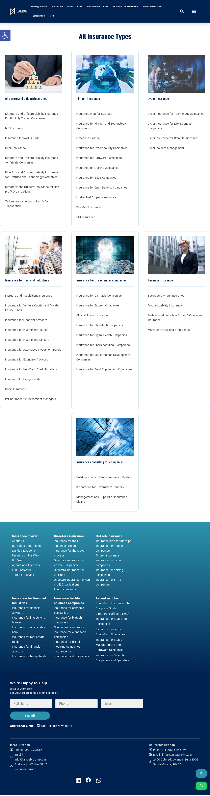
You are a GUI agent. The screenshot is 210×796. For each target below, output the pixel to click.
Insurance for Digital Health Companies (101, 335)
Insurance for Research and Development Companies (103, 357)
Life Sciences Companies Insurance (125, 6)
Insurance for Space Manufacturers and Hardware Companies (110, 645)
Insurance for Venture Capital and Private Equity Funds (32, 308)
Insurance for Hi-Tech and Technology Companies (101, 126)
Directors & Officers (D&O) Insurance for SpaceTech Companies (112, 619)
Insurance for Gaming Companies (97, 168)
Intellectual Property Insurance (96, 197)
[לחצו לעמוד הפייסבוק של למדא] (87, 781)
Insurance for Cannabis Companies (99, 296)
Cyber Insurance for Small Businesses (173, 138)
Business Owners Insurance (152, 6)
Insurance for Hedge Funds (23, 379)
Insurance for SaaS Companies (96, 178)
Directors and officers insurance (26, 98)
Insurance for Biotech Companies (98, 305)
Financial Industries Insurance (97, 6)
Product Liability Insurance (165, 305)
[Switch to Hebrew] (194, 11)
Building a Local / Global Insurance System (104, 477)
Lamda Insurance (39, 16)
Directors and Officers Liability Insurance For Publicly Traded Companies (31, 116)
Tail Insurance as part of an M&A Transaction (26, 204)
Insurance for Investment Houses (26, 330)
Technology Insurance (39, 6)
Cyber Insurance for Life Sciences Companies (170, 126)
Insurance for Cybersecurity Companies (102, 148)
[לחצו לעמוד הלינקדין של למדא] (76, 781)
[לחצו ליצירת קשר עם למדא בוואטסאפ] (98, 781)
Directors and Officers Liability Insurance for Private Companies (31, 160)
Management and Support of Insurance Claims (101, 499)
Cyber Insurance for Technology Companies (176, 114)
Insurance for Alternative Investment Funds (33, 350)
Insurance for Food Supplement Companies (104, 369)
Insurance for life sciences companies (101, 280)
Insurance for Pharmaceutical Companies (103, 345)
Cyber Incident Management (166, 148)
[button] (182, 11)
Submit (30, 716)
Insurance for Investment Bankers (27, 340)
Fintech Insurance (88, 138)
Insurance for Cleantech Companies (99, 325)
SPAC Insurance (15, 148)
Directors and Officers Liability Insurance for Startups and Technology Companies (31, 175)
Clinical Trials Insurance (92, 315)
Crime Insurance (15, 389)
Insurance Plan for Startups (94, 114)
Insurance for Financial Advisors (26, 320)
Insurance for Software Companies (99, 158)
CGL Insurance (85, 217)
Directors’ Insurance (74, 6)
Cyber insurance (57, 6)
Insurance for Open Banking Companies (101, 188)
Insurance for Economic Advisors (26, 360)
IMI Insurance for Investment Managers (30, 399)
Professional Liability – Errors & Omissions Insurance (175, 318)
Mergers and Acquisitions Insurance (28, 296)
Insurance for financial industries (27, 280)
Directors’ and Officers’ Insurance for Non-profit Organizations (32, 189)
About (52, 16)
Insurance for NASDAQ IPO (22, 138)
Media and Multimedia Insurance (169, 330)
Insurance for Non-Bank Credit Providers (31, 369)
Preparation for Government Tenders (100, 487)
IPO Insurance (14, 128)
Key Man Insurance (88, 207)
